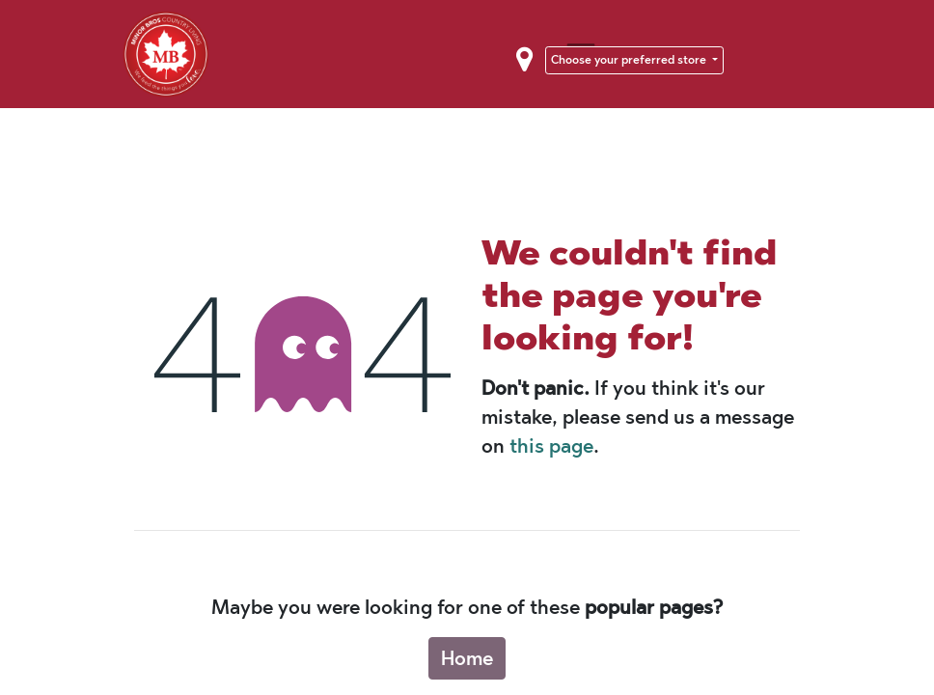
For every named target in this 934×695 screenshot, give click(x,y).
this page (551, 446)
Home (467, 658)
